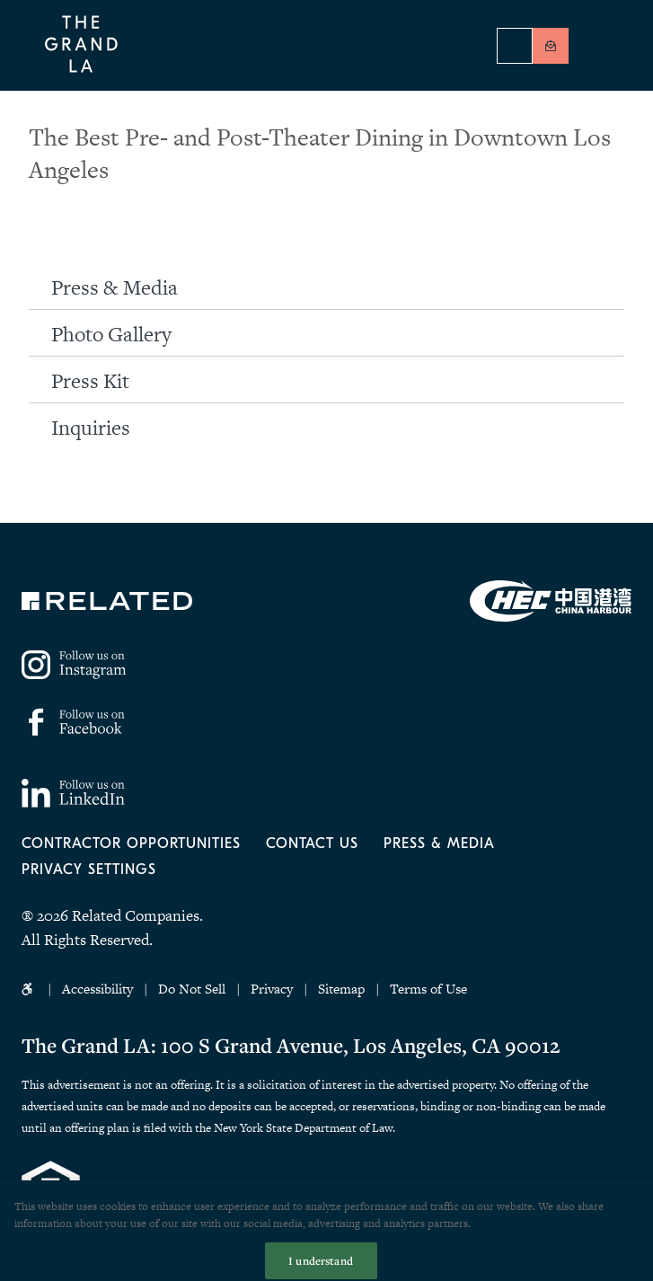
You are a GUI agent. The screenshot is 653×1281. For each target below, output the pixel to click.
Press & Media (114, 287)
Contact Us (312, 843)
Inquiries (90, 427)
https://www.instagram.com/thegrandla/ (75, 664)
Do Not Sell (193, 988)
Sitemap (341, 988)
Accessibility (97, 988)
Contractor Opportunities (131, 843)
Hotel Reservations (515, 46)
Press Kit (90, 381)
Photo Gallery (111, 334)
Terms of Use (428, 988)
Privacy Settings (89, 869)
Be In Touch (551, 46)
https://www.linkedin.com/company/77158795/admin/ (73, 793)
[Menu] (607, 47)
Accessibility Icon (29, 989)
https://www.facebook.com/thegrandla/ (74, 722)
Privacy (272, 988)
